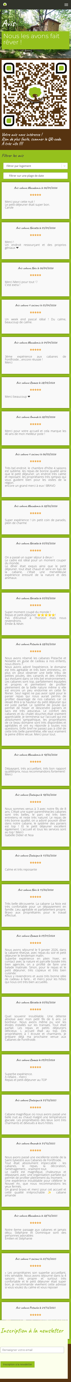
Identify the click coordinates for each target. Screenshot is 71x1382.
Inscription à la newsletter (17, 1364)
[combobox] (32, 166)
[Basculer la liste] (64, 166)
